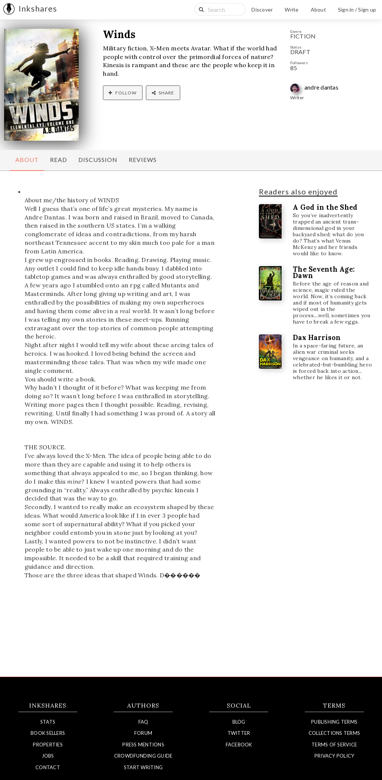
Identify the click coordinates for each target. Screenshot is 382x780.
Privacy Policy (334, 756)
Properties (48, 745)
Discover (262, 9)
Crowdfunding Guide (143, 756)
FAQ (143, 722)
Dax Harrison (317, 337)
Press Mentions (143, 745)
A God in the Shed (325, 207)
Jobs (48, 756)
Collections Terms (334, 733)
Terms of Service (334, 745)
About (318, 9)
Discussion (98, 159)
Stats (47, 722)
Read (58, 159)
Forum (143, 733)
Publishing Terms (334, 722)
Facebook (239, 745)
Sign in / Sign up (357, 9)
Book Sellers (48, 733)
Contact (47, 767)
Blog (238, 722)
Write (291, 9)
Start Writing (143, 767)
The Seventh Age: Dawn (324, 272)
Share (163, 93)
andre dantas (321, 87)
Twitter (239, 733)
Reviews (143, 159)
